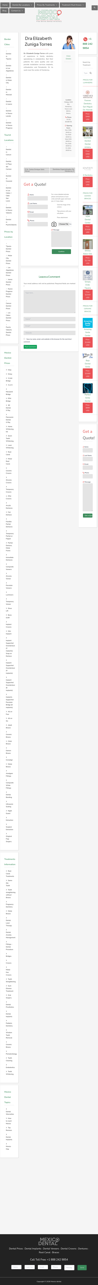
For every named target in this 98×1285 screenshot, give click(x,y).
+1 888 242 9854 (57, 1259)
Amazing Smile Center (87, 332)
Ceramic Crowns (9, 470)
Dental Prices (16, 1248)
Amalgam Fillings (9, 773)
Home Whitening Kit (10, 429)
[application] (31, 4)
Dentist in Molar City (9, 80)
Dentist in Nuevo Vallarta (9, 210)
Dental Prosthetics (10, 1004)
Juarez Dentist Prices (9, 282)
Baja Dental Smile (88, 363)
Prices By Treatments (47, 4)
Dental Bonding (9, 794)
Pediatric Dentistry (9, 1023)
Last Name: (88, 457)
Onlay (9, 374)
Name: (88, 449)
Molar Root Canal (9, 461)
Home (5, 5)
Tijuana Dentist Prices (8, 249)
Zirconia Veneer (9, 576)
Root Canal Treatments (10, 873)
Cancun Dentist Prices (8, 306)
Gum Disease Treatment (9, 988)
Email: (88, 466)
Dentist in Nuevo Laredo (9, 113)
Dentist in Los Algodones (10, 68)
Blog (4, 10)
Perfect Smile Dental (88, 397)
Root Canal (44, 1252)
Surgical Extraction (9, 827)
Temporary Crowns (10, 489)
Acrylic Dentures (9, 505)
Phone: (88, 475)
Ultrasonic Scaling (9, 804)
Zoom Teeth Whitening (10, 438)
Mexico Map (8, 1146)
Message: (88, 496)
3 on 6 (9, 385)
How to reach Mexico (9, 1121)
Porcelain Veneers (9, 585)
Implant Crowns (8, 624)
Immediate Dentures (9, 557)
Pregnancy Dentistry (9, 904)
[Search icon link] (95, 7)
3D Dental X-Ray (8, 408)
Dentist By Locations (22, 4)
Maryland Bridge (9, 391)
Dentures (83, 1248)
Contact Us (17, 10)
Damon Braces (8, 750)
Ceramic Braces (9, 734)
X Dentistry (87, 175)
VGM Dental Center (88, 219)
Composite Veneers (10, 566)
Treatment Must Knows (73, 4)
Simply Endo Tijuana (88, 285)
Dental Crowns (68, 1248)
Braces (55, 1252)
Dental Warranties (10, 1111)
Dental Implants (9, 1014)
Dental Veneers (51, 1248)
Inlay (8, 370)
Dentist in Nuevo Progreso (9, 125)
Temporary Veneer (10, 601)
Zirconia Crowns (9, 480)
